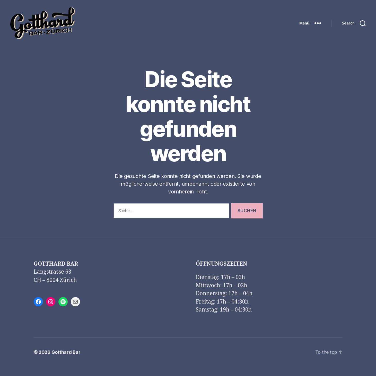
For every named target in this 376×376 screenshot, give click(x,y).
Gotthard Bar (66, 361)
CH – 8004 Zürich (55, 289)
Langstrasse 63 (53, 281)
